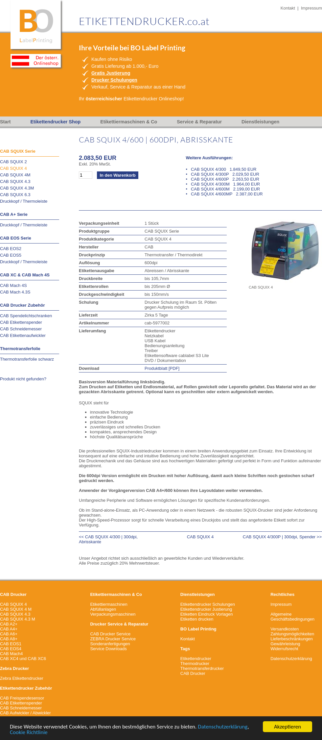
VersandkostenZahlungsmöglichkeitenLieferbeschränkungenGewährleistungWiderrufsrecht (292, 638)
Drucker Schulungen (114, 80)
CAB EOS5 (10, 255)
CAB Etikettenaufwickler (23, 335)
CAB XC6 (37, 658)
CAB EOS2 (10, 248)
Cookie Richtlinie (29, 732)
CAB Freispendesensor (22, 698)
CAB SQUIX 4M (15, 174)
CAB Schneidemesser (21, 328)
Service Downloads (108, 648)
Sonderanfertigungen (110, 643)
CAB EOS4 (10, 648)
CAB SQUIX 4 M (16, 609)
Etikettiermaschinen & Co (128, 121)
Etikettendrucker (195, 658)
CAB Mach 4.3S (15, 292)
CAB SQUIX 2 (13, 161)
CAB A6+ (8, 633)
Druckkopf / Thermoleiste (23, 201)
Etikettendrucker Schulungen (207, 604)
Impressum (311, 8)
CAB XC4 (9, 658)
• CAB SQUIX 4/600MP (224, 193)
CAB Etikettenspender (21, 322)
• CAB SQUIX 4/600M (223, 189)
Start (5, 121)
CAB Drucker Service (110, 633)
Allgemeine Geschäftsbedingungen (292, 617)
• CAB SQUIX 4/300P (222, 174)
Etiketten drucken (196, 619)
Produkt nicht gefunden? (23, 378)
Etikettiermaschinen (108, 604)
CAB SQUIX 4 (13, 168)
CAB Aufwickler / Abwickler (25, 712)
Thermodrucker (194, 663)
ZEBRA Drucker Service (113, 638)
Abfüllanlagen (103, 609)
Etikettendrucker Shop (56, 121)
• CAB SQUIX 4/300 (221, 169)
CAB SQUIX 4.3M (17, 188)
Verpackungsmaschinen (112, 614)
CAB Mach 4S (13, 285)
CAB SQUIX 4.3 (15, 181)
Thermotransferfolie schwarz (27, 359)
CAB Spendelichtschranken (26, 315)
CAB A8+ (8, 638)
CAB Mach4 (11, 653)
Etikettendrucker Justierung (206, 609)
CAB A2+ (8, 624)
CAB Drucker (192, 673)
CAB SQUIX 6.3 (15, 194)
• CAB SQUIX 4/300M (223, 184)
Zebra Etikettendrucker (21, 678)
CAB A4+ (8, 628)
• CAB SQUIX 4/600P (222, 179)
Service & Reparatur (199, 121)
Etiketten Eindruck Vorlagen (206, 614)
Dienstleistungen (260, 121)
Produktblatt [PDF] (162, 368)
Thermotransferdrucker (202, 668)
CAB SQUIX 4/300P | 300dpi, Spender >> (282, 536)
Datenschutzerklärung (222, 727)
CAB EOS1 (10, 643)
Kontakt (288, 8)
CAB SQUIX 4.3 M (17, 619)
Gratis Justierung (110, 73)
